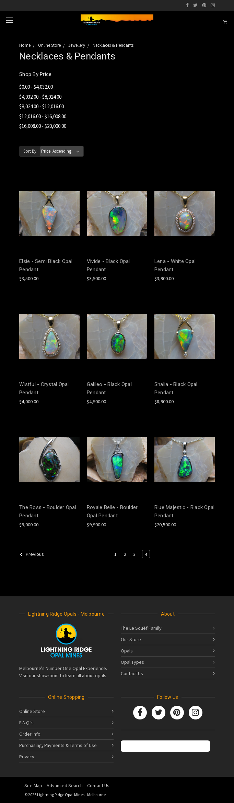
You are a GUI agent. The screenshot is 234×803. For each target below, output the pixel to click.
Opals (127, 651)
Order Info (29, 734)
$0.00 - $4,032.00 (36, 87)
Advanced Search (65, 785)
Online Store (32, 711)
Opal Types (132, 662)
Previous (32, 554)
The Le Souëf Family (141, 628)
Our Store (131, 639)
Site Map (33, 785)
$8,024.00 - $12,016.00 (41, 106)
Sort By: (30, 151)
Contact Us (132, 673)
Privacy (26, 757)
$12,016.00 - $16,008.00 (42, 116)
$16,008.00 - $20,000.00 (42, 126)
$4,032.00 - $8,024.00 (40, 97)
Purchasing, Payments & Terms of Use (58, 745)
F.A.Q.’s (26, 722)
